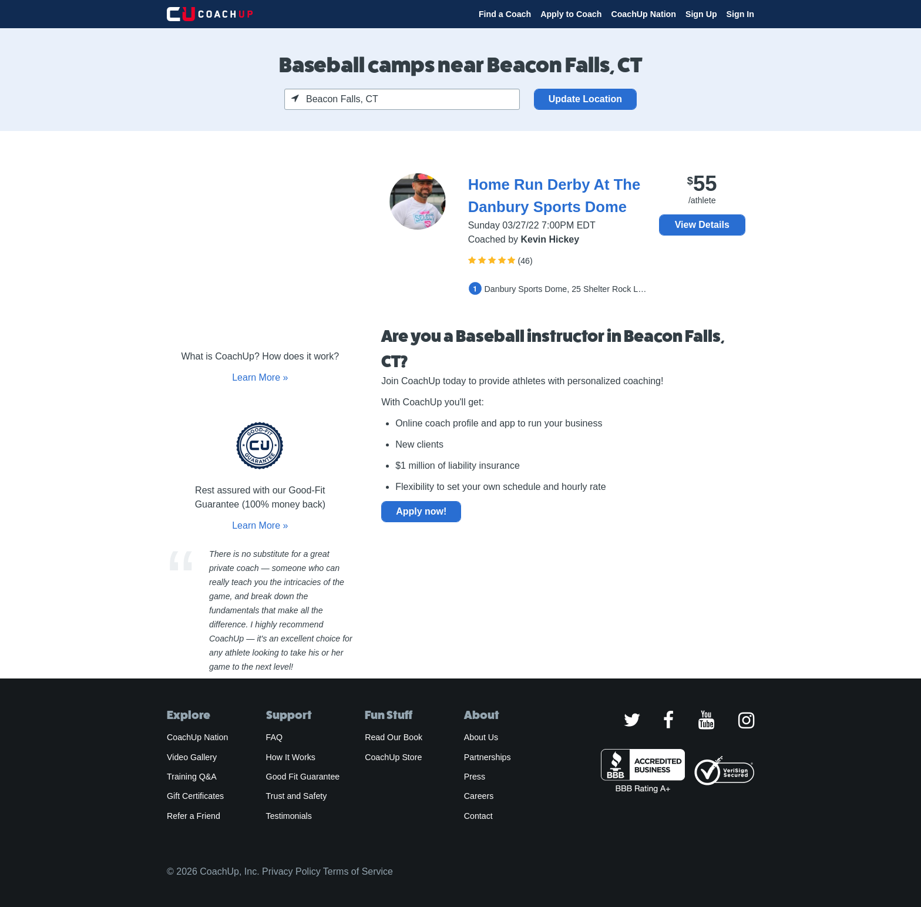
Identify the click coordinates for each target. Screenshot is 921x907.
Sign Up (701, 14)
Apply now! (421, 511)
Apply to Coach (570, 14)
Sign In (740, 14)
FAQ (274, 737)
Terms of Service (358, 871)
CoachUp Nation (643, 14)
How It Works (290, 757)
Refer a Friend (193, 816)
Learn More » (260, 377)
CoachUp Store (393, 757)
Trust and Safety (296, 796)
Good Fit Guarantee (303, 776)
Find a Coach (505, 14)
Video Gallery (192, 757)
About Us (481, 737)
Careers (479, 796)
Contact (478, 816)
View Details (702, 225)
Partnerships (487, 757)
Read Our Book (393, 737)
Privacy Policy (291, 871)
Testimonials (289, 816)
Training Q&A (192, 776)
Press (474, 776)
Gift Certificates (195, 796)
